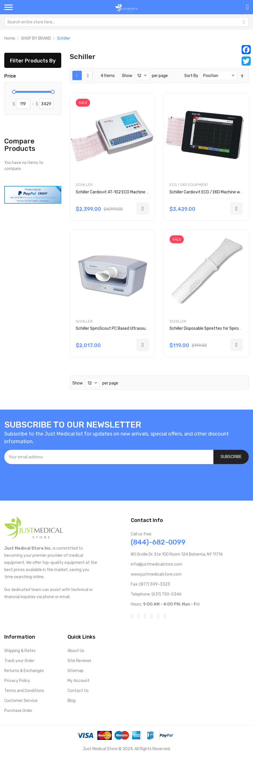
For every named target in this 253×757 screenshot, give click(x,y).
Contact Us (78, 690)
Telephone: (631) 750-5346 (156, 594)
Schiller (84, 185)
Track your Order (19, 660)
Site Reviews (79, 660)
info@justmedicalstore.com (156, 564)
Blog (72, 700)
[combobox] (126, 22)
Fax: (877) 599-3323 (150, 584)
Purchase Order (18, 710)
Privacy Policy (17, 680)
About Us (76, 650)
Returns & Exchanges (24, 670)
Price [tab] (10, 76)
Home (9, 38)
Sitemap (75, 670)
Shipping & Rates (20, 650)
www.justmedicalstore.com (156, 574)
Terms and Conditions (24, 690)
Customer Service (21, 700)
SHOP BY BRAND (36, 38)
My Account (78, 680)
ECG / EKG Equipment (189, 185)
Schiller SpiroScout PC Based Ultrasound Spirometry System (132, 328)
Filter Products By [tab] (33, 61)
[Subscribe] (231, 457)
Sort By (191, 75)
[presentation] (47, 479)
